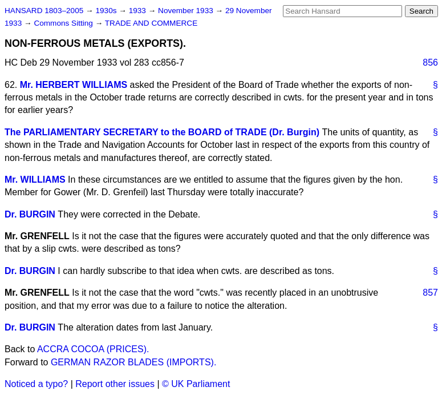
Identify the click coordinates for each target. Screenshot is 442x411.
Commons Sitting (64, 23)
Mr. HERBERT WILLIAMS (73, 85)
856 (430, 62)
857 (430, 292)
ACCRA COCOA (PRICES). (93, 349)
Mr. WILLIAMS (35, 179)
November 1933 (187, 10)
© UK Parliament (196, 384)
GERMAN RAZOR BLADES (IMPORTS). (133, 362)
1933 (138, 10)
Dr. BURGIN (30, 214)
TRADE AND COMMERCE (151, 23)
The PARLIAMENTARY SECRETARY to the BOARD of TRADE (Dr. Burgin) (162, 132)
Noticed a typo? (36, 384)
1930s (107, 10)
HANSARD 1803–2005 (44, 10)
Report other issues (115, 384)
